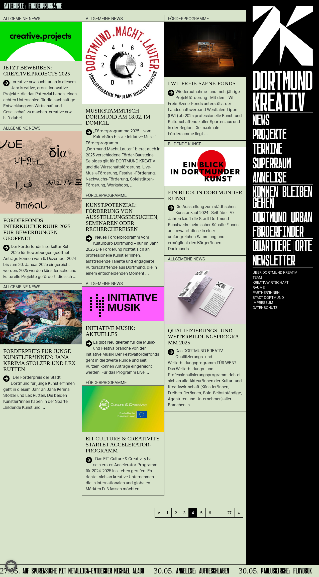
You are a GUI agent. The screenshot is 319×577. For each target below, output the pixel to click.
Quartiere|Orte (282, 246)
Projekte (270, 134)
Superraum (272, 163)
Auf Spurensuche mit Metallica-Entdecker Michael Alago (73, 570)
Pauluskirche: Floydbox (274, 570)
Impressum (263, 302)
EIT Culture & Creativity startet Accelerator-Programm (123, 444)
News (261, 120)
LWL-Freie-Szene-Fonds (202, 83)
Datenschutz (265, 307)
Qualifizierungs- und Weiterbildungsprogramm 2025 (203, 336)
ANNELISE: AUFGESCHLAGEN (191, 570)
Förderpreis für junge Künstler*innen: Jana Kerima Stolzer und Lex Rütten (39, 360)
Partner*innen (266, 292)
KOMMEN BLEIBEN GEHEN (282, 197)
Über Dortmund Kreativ (275, 272)
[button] (11, 566)
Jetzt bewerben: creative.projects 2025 (36, 70)
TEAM (257, 277)
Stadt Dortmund (268, 297)
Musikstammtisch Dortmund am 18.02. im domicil (118, 117)
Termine (267, 148)
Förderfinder (278, 231)
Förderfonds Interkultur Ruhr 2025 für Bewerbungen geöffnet (36, 229)
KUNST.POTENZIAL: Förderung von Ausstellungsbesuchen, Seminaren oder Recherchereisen (122, 217)
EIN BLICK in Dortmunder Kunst (205, 195)
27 (229, 512)
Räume (259, 287)
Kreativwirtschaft (270, 282)
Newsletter (274, 260)
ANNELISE (270, 177)
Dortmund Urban (282, 217)
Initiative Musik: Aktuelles (110, 331)
